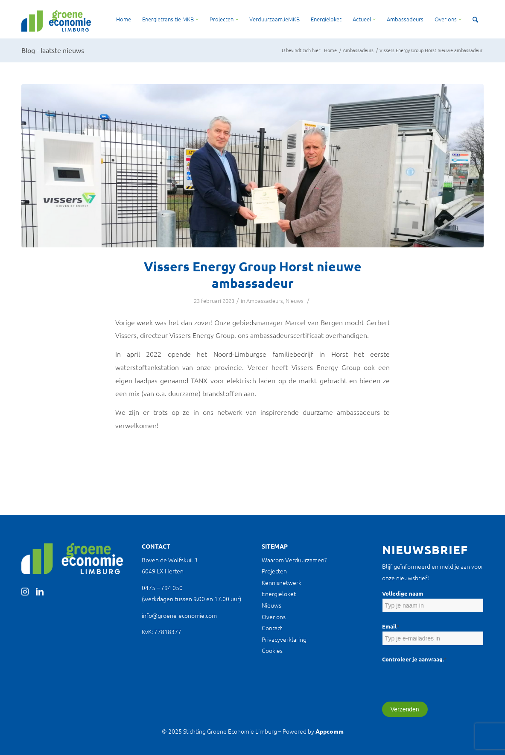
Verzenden (405, 709)
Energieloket (279, 593)
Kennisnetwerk (281, 582)
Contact (272, 627)
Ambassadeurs (264, 301)
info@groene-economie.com (179, 615)
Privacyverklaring (284, 639)
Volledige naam (402, 593)
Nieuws (295, 301)
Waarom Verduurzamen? (294, 559)
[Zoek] (475, 19)
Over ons (274, 616)
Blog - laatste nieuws (52, 50)
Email (390, 626)
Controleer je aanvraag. (414, 659)
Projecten (274, 571)
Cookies (272, 650)
